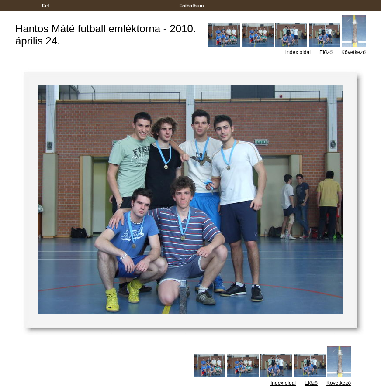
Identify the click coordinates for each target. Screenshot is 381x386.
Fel (45, 5)
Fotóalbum (191, 5)
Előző (326, 52)
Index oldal (298, 52)
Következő (353, 52)
